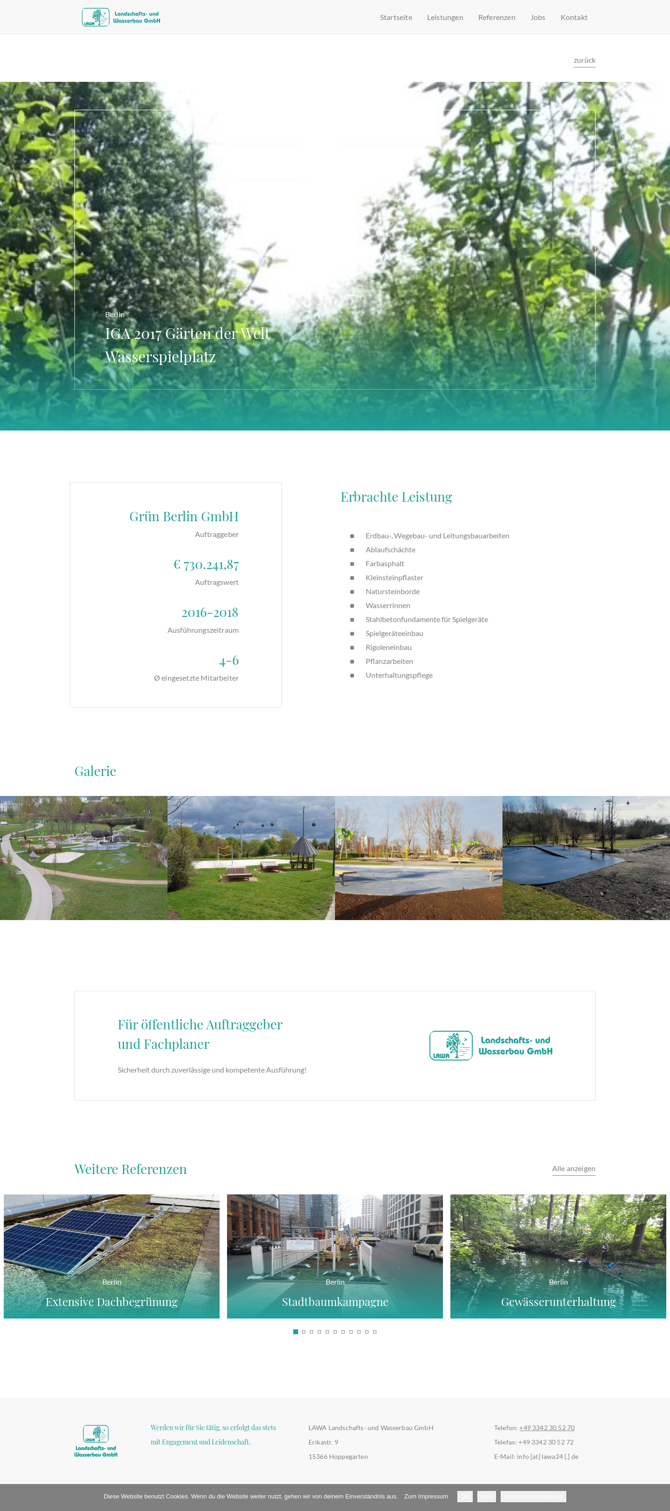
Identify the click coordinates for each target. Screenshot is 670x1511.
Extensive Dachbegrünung (112, 1290)
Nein (487, 1496)
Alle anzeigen (574, 1168)
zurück (585, 59)
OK (465, 1496)
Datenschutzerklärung (533, 1496)
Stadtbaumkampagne (335, 1290)
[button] (295, 1331)
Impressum (433, 1496)
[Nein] (658, 1497)
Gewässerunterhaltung (558, 1290)
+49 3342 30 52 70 (547, 1427)
